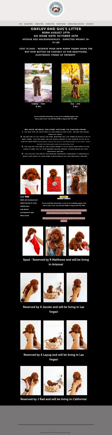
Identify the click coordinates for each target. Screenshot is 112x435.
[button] (64, 197)
